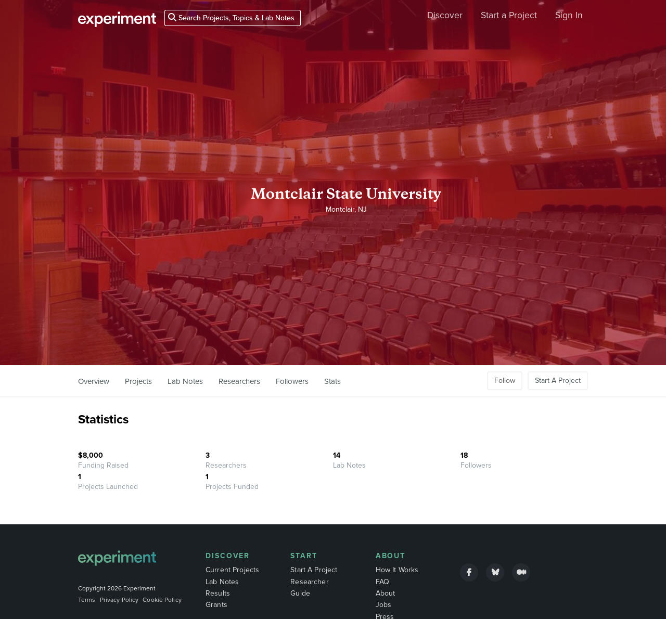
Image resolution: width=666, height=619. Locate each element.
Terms (87, 599)
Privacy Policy (119, 599)
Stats (332, 381)
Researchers (239, 381)
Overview (93, 381)
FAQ (382, 581)
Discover (445, 15)
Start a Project (509, 15)
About (391, 555)
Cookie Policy (162, 599)
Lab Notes (185, 381)
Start (303, 555)
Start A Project (558, 380)
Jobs (384, 604)
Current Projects (232, 569)
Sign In (569, 15)
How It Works (397, 569)
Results (218, 593)
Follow (504, 380)
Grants (216, 604)
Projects (138, 381)
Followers (292, 381)
